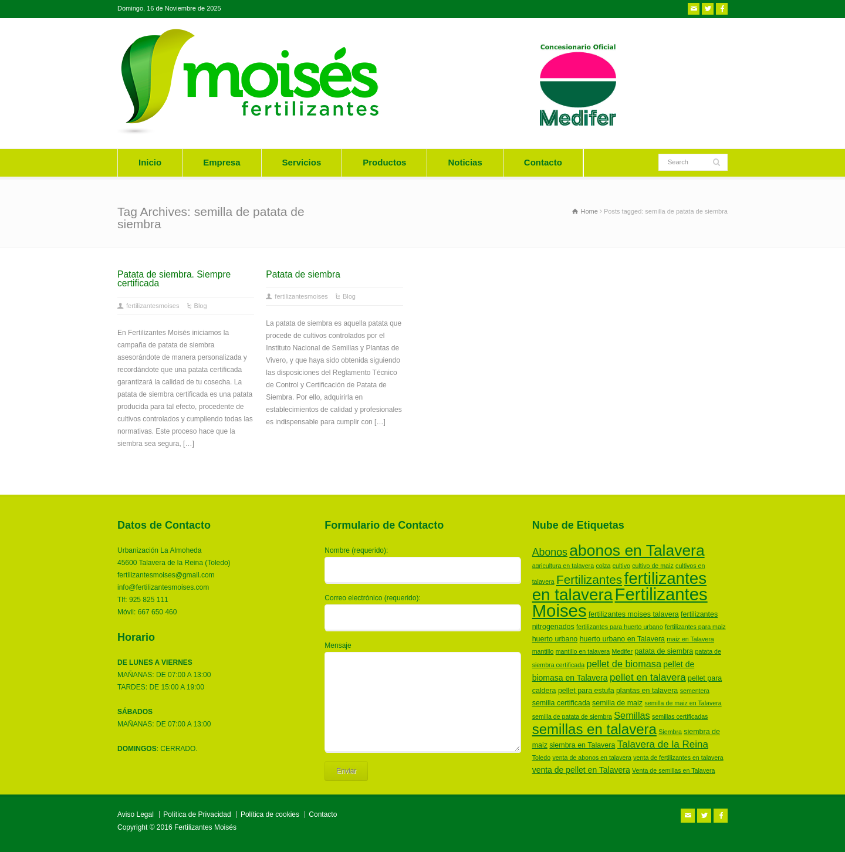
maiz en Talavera (690, 639)
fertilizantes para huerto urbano (619, 626)
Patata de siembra (303, 274)
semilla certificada (561, 703)
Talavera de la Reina (662, 744)
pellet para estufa (586, 691)
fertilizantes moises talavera (634, 614)
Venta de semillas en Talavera (673, 770)
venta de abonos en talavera (591, 757)
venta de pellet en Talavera (581, 770)
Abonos (549, 552)
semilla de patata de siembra (572, 716)
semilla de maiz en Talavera (682, 702)
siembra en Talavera (582, 745)
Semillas (632, 715)
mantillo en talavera (583, 651)
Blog (200, 305)
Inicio (149, 162)
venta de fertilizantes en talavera (678, 757)
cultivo (621, 565)
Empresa (221, 162)
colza (603, 565)
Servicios (302, 162)
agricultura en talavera (563, 565)
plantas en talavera (647, 691)
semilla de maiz (617, 703)
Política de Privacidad (197, 814)
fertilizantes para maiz (695, 626)
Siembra (670, 731)
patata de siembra (663, 651)
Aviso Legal (135, 814)
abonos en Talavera (636, 550)
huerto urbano (555, 639)
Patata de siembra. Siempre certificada (174, 279)
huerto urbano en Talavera (622, 639)
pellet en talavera (648, 677)
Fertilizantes (589, 579)
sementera (694, 690)
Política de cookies (270, 814)
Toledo (541, 757)
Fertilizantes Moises (620, 602)
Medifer (622, 651)
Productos (384, 162)
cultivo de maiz (652, 565)
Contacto (543, 162)
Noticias (465, 162)
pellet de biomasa (623, 663)
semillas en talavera (594, 729)
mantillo (543, 651)
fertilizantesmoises (152, 305)
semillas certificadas (680, 716)
